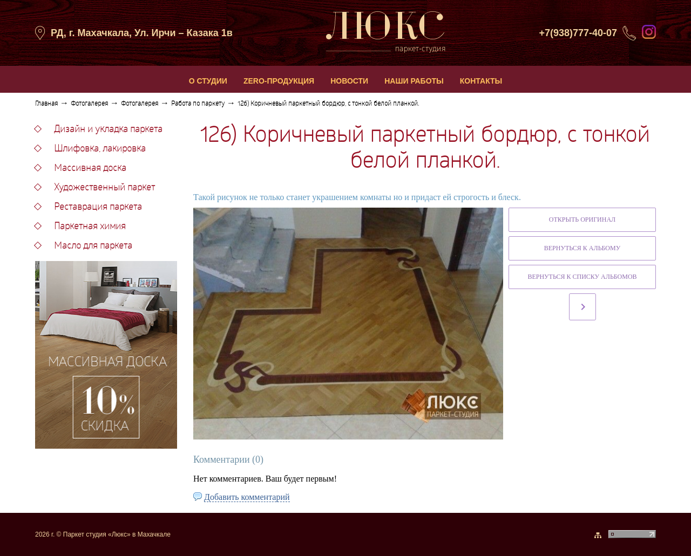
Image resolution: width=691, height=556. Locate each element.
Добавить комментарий (247, 497)
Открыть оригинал (582, 219)
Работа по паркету (198, 104)
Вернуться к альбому (582, 248)
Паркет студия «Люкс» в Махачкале (117, 534)
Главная (46, 104)
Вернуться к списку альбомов (581, 276)
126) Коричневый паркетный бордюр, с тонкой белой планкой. (328, 104)
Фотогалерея (89, 104)
